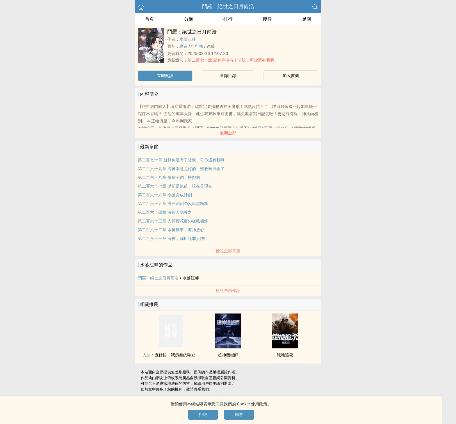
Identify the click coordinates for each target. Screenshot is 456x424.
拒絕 (203, 414)
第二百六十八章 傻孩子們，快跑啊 (169, 177)
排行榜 (197, 46)
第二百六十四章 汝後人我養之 (165, 212)
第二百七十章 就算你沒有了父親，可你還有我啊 (231, 60)
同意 (239, 414)
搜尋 (267, 19)
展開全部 (228, 133)
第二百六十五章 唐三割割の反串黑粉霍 (173, 203)
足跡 (306, 19)
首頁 (149, 19)
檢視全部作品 (228, 290)
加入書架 (291, 75)
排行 (228, 19)
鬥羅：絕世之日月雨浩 (228, 6)
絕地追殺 (285, 354)
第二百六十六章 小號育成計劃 (165, 195)
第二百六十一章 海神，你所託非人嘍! (171, 238)
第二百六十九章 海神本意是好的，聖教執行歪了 (181, 168)
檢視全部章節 (228, 251)
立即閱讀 (165, 75)
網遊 (183, 46)
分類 (188, 19)
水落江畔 (187, 39)
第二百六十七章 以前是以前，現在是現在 (175, 186)
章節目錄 (228, 75)
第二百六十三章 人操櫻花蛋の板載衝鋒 (173, 221)
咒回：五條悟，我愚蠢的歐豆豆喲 (173, 354)
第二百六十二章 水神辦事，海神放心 (171, 229)
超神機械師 (228, 354)
